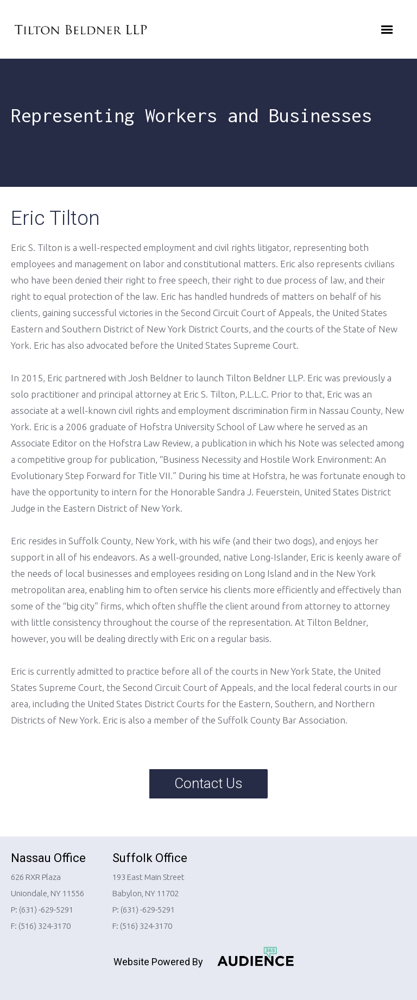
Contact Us (208, 783)
